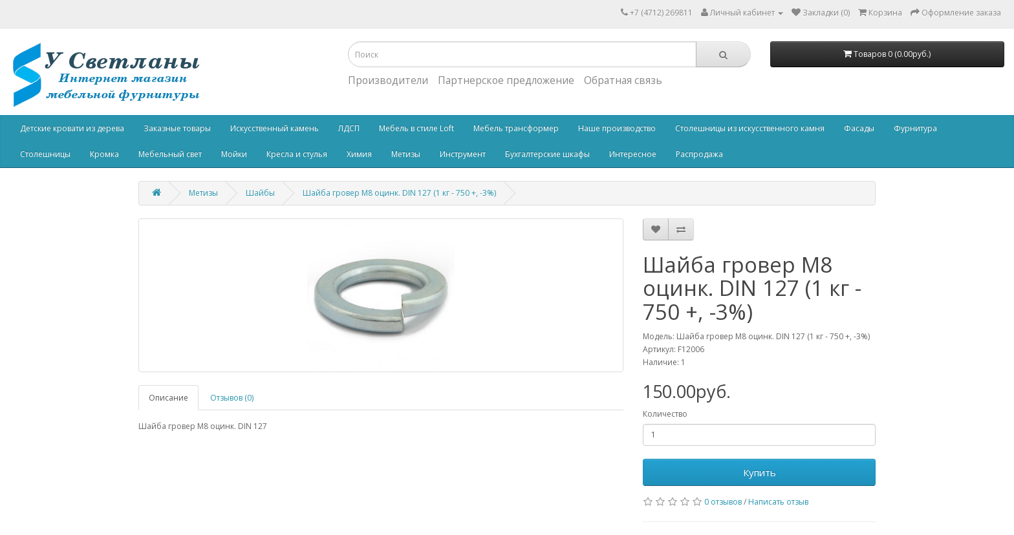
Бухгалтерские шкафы (547, 154)
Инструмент (463, 154)
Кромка (104, 154)
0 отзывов (723, 501)
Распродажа (699, 154)
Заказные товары (177, 128)
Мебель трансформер (516, 128)
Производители (388, 80)
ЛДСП (349, 128)
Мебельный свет (170, 154)
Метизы (405, 154)
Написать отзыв (778, 501)
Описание (168, 397)
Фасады (859, 128)
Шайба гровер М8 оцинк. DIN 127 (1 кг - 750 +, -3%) (399, 192)
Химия (359, 154)
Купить (759, 472)
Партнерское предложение (506, 80)
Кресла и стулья (296, 154)
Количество (665, 413)
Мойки (234, 154)
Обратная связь (623, 80)
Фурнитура (915, 128)
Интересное (632, 154)
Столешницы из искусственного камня (750, 128)
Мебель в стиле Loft (416, 128)
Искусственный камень (274, 128)
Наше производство (617, 128)
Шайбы (260, 192)
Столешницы (45, 154)
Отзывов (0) (231, 397)
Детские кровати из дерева (72, 128)
